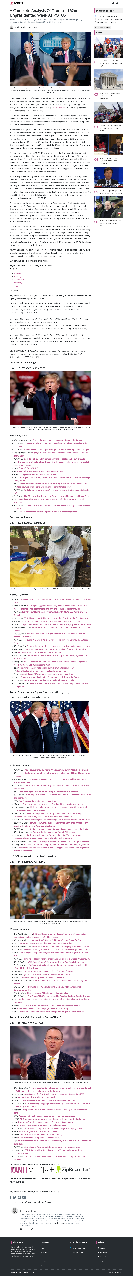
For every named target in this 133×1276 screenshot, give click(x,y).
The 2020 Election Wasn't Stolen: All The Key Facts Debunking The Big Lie (111, 63)
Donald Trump (45, 1202)
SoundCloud (102, 1257)
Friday (16, 286)
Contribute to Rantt (77, 1248)
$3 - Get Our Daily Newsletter (106, 16)
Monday (17, 273)
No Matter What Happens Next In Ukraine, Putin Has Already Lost (110, 223)
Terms (26, 1273)
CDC (25, 1202)
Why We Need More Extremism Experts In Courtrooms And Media (110, 128)
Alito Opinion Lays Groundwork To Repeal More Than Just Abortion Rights (110, 95)
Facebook (102, 1252)
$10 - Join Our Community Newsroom (108, 19)
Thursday (18, 282)
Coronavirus (33, 1202)
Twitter (101, 1248)
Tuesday (17, 276)
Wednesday (19, 279)
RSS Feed (102, 1261)
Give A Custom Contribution (105, 22)
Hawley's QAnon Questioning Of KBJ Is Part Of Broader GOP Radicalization (110, 160)
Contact (14, 1273)
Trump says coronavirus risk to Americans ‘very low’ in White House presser (56, 770)
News (43, 1248)
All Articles (25, 1229)
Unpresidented (58, 107)
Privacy (20, 1273)
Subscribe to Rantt (77, 1252)
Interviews (44, 1257)
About (32, 1273)
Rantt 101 (44, 1252)
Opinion (43, 1261)
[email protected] (60, 1223)
